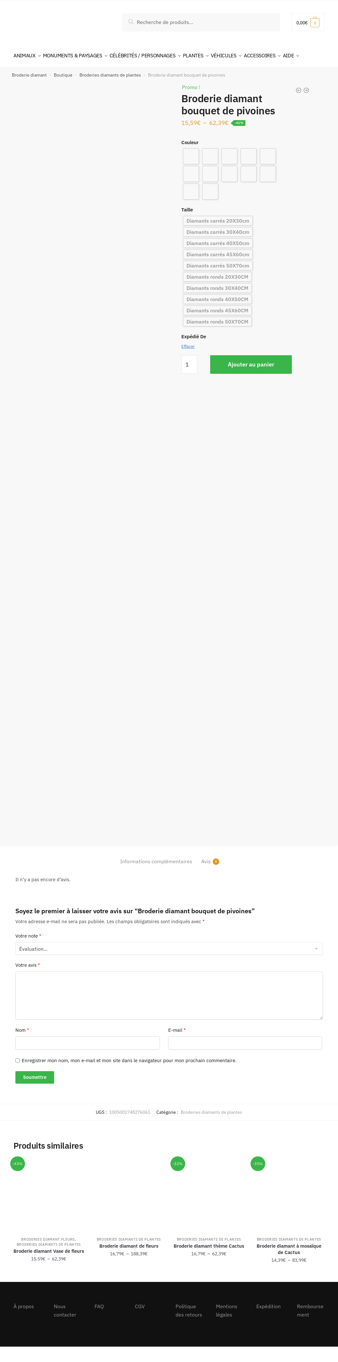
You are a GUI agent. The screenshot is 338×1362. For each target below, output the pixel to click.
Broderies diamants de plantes (110, 90)
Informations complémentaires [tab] (156, 877)
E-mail (177, 1045)
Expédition (268, 1321)
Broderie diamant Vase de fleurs (48, 1266)
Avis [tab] (206, 877)
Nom (22, 1045)
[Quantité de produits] (189, 380)
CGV (140, 1321)
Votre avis (27, 980)
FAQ (99, 1321)
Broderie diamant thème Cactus (209, 1261)
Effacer (188, 362)
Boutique (63, 90)
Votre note (28, 951)
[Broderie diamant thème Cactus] (209, 1210)
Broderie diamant (29, 90)
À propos (23, 1321)
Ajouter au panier (251, 379)
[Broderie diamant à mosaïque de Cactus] (289, 1210)
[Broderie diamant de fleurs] (129, 1210)
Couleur (190, 158)
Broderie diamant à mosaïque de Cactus (289, 1264)
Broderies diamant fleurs (48, 1254)
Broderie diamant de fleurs (128, 1261)
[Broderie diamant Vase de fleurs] (48, 1210)
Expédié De (193, 352)
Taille (187, 225)
